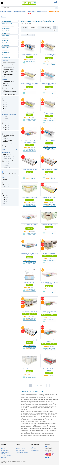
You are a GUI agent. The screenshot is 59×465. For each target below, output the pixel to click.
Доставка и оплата (20, 448)
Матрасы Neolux (5, 54)
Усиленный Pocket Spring (9, 160)
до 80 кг (5, 118)
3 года (4, 197)
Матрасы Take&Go (6, 30)
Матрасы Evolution (6, 33)
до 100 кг (5, 122)
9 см (4, 106)
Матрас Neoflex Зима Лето (29, 368)
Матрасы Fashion (6, 47)
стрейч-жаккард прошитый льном (9, 145)
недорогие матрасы (7, 74)
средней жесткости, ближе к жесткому (9, 89)
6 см (4, 100)
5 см (4, 98)
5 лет (4, 199)
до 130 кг (5, 127)
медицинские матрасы (8, 76)
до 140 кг (5, 129)
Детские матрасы (32, 11)
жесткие (5, 85)
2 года (4, 195)
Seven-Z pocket (6, 167)
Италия (5, 181)
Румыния (5, 186)
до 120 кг (5, 125)
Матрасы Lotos (5, 40)
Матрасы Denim (5, 50)
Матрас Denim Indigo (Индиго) (29, 169)
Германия (5, 182)
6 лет (4, 201)
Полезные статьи (20, 450)
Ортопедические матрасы (20, 11)
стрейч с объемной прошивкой (7, 141)
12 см (4, 112)
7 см (4, 102)
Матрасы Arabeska (6, 28)
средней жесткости (7, 81)
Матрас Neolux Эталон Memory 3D (49, 253)
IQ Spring (5, 163)
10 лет (4, 205)
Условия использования (22, 452)
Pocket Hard (6, 161)
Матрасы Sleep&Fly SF (7, 23)
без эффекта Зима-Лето (8, 173)
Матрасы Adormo (5, 35)
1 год (4, 192)
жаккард (5, 136)
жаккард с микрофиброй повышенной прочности (8, 134)
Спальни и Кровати (6, 455)
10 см (4, 108)
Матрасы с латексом (42, 11)
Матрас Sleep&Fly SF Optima (49, 140)
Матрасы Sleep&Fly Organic (8, 26)
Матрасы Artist (5, 38)
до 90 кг (5, 120)
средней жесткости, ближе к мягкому (9, 92)
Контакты (18, 447)
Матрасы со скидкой (54, 11)
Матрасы (3, 447)
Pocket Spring (6, 154)
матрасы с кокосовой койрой (8, 72)
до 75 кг (5, 116)
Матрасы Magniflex (6, 57)
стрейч (4, 138)
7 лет (4, 203)
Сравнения (33, 448)
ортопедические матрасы (9, 64)
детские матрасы (7, 65)
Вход (32, 447)
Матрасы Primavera (6, 42)
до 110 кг (5, 123)
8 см (4, 104)
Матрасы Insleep (5, 45)
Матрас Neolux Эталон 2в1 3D (29, 311)
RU (48, 457)
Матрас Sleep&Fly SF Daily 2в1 (29, 54)
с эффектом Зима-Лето (8, 171)
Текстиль (3, 457)
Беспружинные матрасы (6, 11)
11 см (4, 110)
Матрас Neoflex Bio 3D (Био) (49, 224)
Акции (29, 13)
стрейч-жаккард (6, 143)
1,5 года (5, 193)
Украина (5, 179)
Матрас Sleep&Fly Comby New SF (29, 112)
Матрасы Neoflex (5, 52)
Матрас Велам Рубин (29, 282)
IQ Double (5, 165)
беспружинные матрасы (8, 62)
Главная (3, 17)
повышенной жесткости (8, 87)
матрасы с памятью (7, 69)
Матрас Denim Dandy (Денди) (29, 340)
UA (46, 457)
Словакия (5, 184)
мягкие (4, 83)
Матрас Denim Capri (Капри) (49, 197)
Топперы (3, 448)
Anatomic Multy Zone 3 (8, 156)
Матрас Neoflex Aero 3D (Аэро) (29, 197)
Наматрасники (4, 450)
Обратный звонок (35, 450)
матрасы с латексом (7, 67)
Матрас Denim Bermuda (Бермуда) (49, 169)
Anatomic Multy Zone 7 (8, 158)
